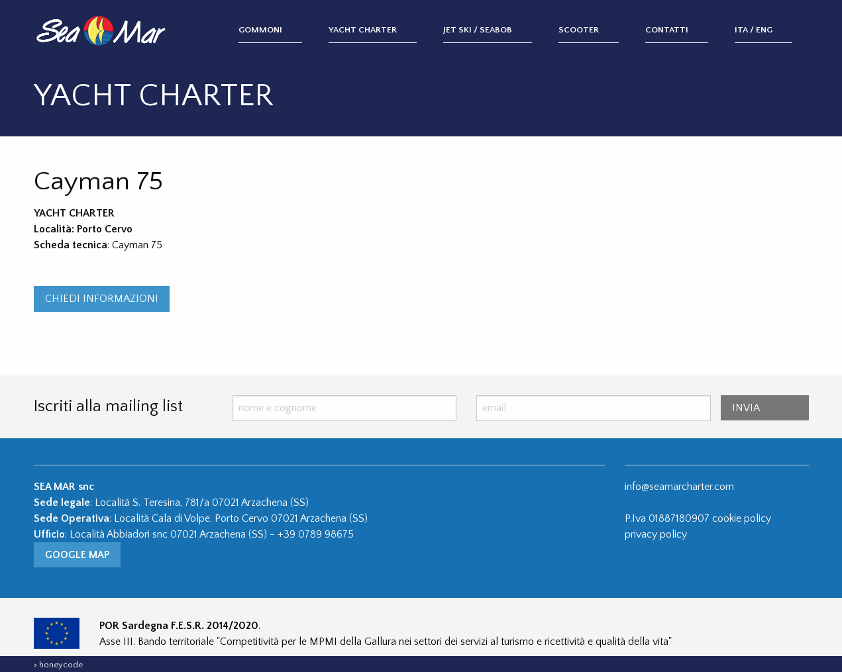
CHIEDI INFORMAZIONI (101, 299)
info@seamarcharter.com (679, 487)
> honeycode (58, 664)
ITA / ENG (753, 29)
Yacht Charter (363, 29)
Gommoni (260, 29)
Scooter (578, 29)
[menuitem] (283, 31)
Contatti (666, 29)
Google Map (77, 555)
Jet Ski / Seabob (477, 29)
